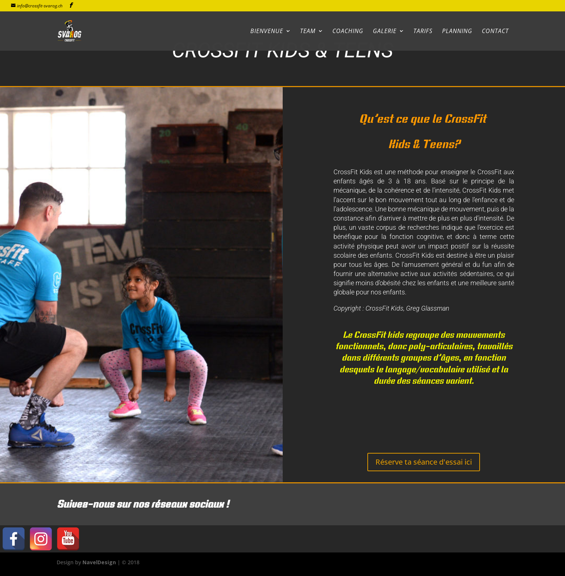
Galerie (384, 31)
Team (307, 31)
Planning (457, 31)
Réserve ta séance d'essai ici (423, 462)
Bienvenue (266, 31)
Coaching (347, 31)
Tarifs (422, 31)
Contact (495, 31)
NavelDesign (99, 562)
